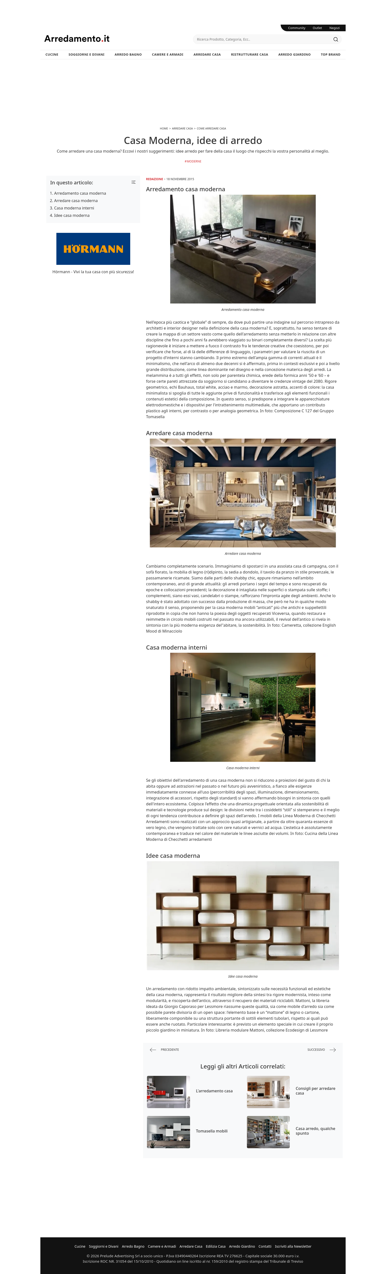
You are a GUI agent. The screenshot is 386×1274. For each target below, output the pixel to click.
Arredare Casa (207, 54)
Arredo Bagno (128, 54)
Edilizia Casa (215, 1246)
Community (297, 28)
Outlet (317, 28)
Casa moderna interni (74, 208)
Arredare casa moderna (76, 200)
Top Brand (331, 54)
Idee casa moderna (72, 215)
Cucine (52, 54)
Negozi (334, 28)
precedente (164, 1050)
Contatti (265, 1246)
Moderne (194, 161)
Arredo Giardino (294, 54)
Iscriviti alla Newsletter (293, 1246)
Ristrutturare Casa (249, 54)
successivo (321, 1050)
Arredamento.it (118, 38)
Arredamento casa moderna (80, 193)
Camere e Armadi (167, 54)
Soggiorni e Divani (87, 54)
